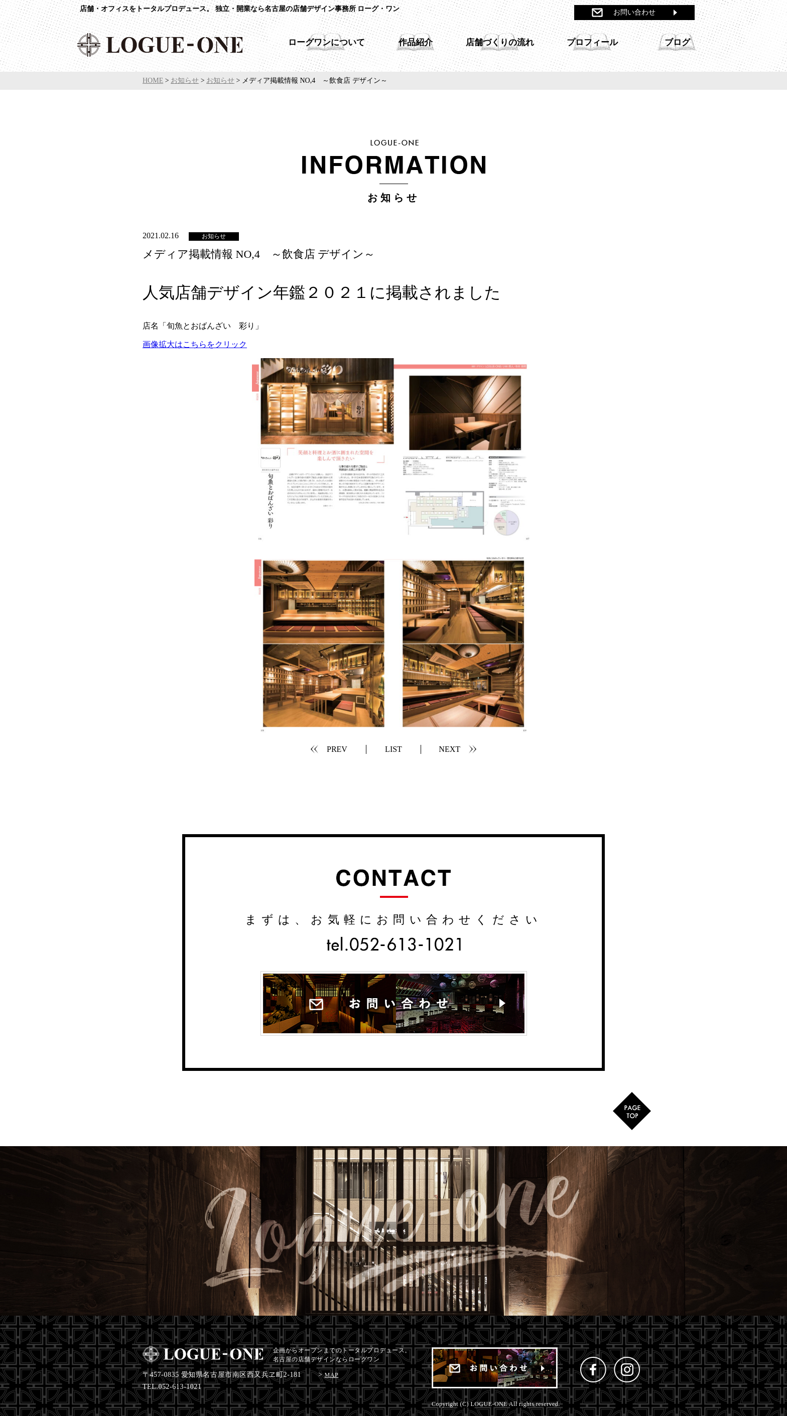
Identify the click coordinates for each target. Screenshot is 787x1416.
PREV (337, 749)
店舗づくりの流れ (500, 42)
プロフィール (592, 42)
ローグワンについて (326, 42)
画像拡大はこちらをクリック (195, 344)
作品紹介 (416, 42)
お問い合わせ (634, 12)
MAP (332, 1374)
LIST (393, 749)
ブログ (677, 42)
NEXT (449, 749)
